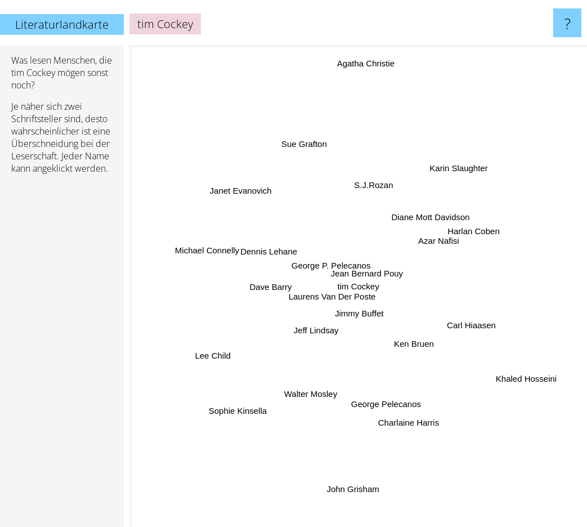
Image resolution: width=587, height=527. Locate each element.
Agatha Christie (371, 68)
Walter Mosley (313, 391)
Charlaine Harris (405, 412)
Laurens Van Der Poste (334, 295)
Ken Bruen (414, 344)
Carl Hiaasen (480, 322)
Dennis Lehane (270, 241)
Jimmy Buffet (361, 314)
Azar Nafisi (430, 243)
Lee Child (214, 355)
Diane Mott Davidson (427, 222)
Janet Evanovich (236, 192)
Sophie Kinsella (244, 407)
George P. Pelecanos (331, 269)
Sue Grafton (305, 148)
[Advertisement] (62, 355)
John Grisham (355, 506)
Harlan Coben (481, 230)
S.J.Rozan (375, 180)
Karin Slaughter (456, 172)
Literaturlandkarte (62, 24)
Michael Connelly (203, 245)
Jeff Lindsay (315, 331)
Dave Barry (279, 284)
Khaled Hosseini (509, 371)
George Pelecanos (388, 398)
